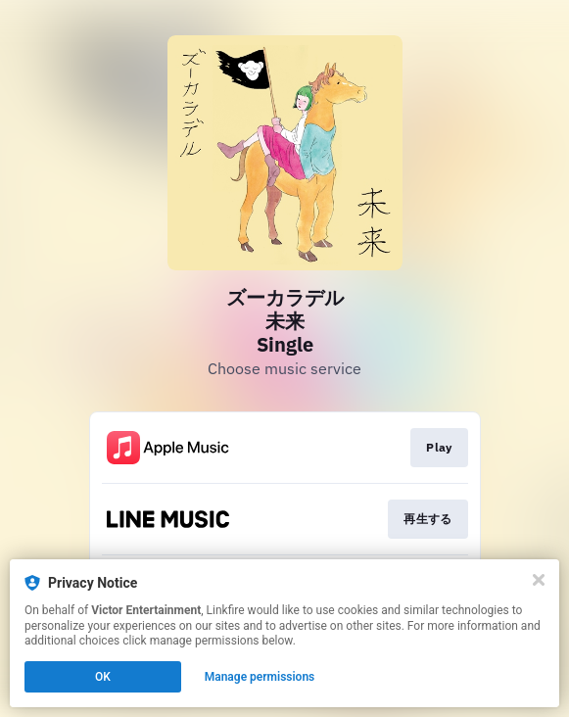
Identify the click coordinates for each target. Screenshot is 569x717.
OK (103, 677)
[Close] (538, 580)
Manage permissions (260, 677)
